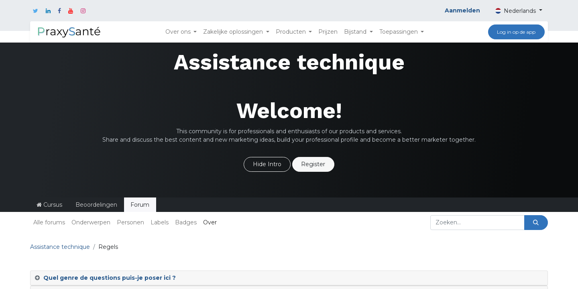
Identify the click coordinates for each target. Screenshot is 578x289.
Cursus (49, 204)
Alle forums (49, 222)
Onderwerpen (90, 222)
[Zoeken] (536, 222)
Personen (130, 222)
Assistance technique (60, 246)
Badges (186, 222)
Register (313, 164)
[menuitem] (328, 31)
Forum (139, 204)
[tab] (289, 278)
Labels (160, 222)
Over (210, 222)
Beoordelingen (96, 204)
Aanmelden (462, 10)
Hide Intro (267, 164)
